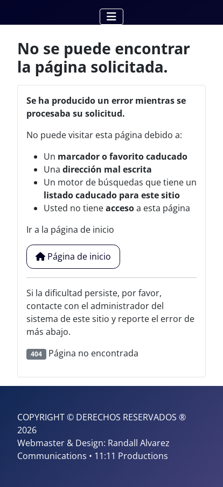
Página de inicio (73, 256)
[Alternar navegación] (111, 17)
